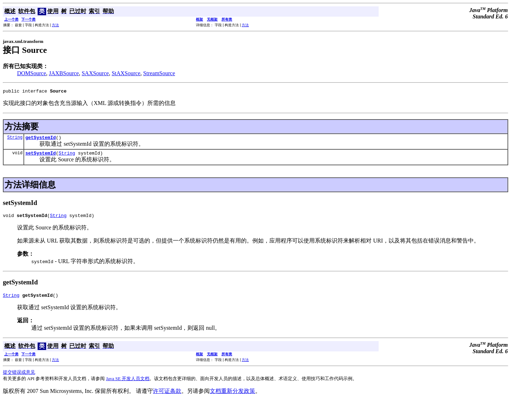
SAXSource (95, 73)
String (14, 139)
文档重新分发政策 (232, 396)
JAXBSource (64, 73)
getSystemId (40, 139)
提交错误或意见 (19, 377)
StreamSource (159, 73)
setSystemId (40, 156)
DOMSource (31, 73)
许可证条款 (167, 396)
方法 (55, 25)
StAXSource (126, 73)
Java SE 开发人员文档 (128, 383)
